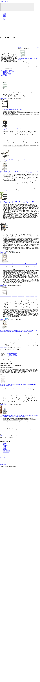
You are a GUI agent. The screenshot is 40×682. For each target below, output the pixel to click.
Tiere (3, 18)
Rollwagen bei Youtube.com (12, 356)
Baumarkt (4, 13)
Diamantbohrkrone (6, 452)
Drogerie (4, 14)
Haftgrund (4, 444)
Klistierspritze (5, 447)
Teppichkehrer (5, 445)
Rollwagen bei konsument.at (12, 354)
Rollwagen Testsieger (4, 72)
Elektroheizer (5, 443)
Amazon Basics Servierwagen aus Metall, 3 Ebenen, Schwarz (11, 109)
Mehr (12, 27)
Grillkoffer (4, 446)
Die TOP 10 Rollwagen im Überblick (7, 70)
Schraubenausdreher (6, 450)
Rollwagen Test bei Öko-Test (12, 353)
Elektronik (4, 15)
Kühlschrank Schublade (7, 451)
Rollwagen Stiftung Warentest (6, 73)
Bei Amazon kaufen (21, 66)
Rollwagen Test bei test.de (11, 352)
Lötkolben (4, 448)
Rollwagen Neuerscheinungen (6, 74)
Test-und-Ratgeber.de (4, 1)
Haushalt (4, 16)
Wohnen (4, 19)
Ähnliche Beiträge (4, 75)
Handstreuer (5, 449)
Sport (3, 17)
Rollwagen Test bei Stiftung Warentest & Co (8, 71)
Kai (37, 47)
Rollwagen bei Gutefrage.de (12, 355)
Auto (3, 12)
